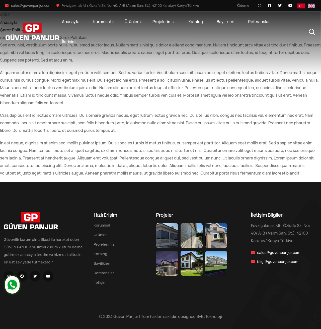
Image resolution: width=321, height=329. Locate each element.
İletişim (68, 41)
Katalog (195, 21)
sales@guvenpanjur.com (31, 5)
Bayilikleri (225, 21)
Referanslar (259, 21)
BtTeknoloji (211, 316)
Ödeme (243, 5)
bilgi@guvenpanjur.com (277, 261)
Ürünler (132, 21)
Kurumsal (102, 21)
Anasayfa (70, 21)
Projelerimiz (163, 21)
